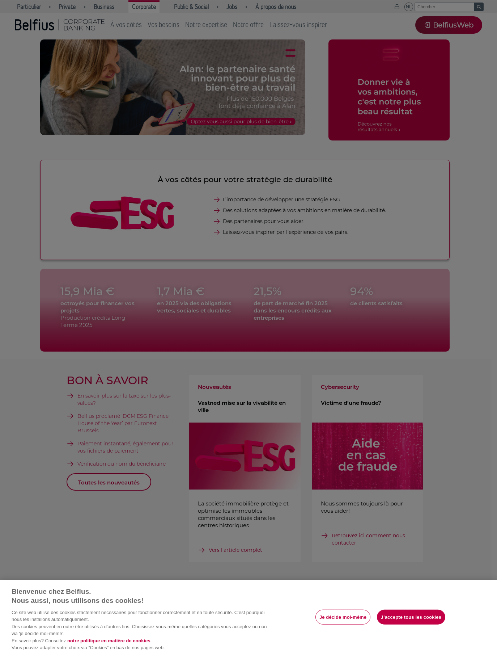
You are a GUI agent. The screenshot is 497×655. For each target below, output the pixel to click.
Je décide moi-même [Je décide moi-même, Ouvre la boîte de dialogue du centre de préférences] (342, 617)
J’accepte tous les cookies (411, 617)
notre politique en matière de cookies (108, 640)
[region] (248, 617)
